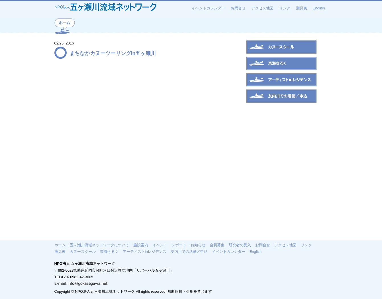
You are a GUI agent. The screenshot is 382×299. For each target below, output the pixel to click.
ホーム (60, 245)
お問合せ (238, 8)
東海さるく (109, 251)
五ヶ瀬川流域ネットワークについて (99, 245)
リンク (284, 8)
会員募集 (217, 245)
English (319, 8)
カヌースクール (83, 251)
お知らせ (198, 245)
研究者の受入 (240, 245)
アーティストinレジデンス (144, 251)
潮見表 (301, 8)
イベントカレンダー (208, 8)
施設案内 (140, 245)
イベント (159, 245)
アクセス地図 (262, 8)
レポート (178, 245)
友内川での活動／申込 (189, 251)
